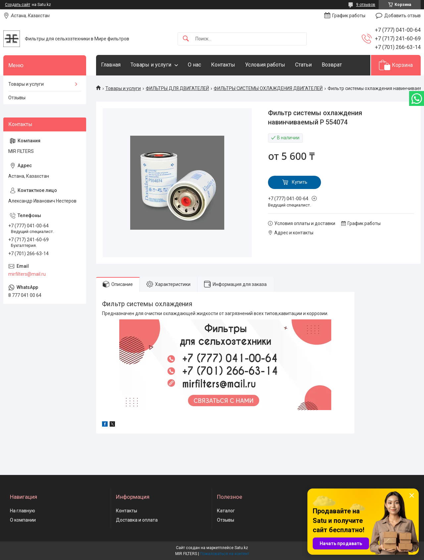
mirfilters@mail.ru (27, 274)
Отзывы (17, 97)
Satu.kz (241, 547)
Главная (111, 65)
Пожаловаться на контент (224, 553)
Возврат (332, 65)
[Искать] (185, 39)
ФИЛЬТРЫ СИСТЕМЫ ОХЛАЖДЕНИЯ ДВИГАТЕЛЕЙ (268, 88)
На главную (22, 510)
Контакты (223, 65)
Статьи (303, 65)
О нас (194, 65)
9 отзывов (365, 4)
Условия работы (265, 65)
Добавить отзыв (402, 15)
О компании (23, 520)
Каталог (226, 510)
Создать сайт (17, 4)
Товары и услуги (151, 65)
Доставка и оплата (137, 520)
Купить (299, 182)
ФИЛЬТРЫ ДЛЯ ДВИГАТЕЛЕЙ (177, 88)
